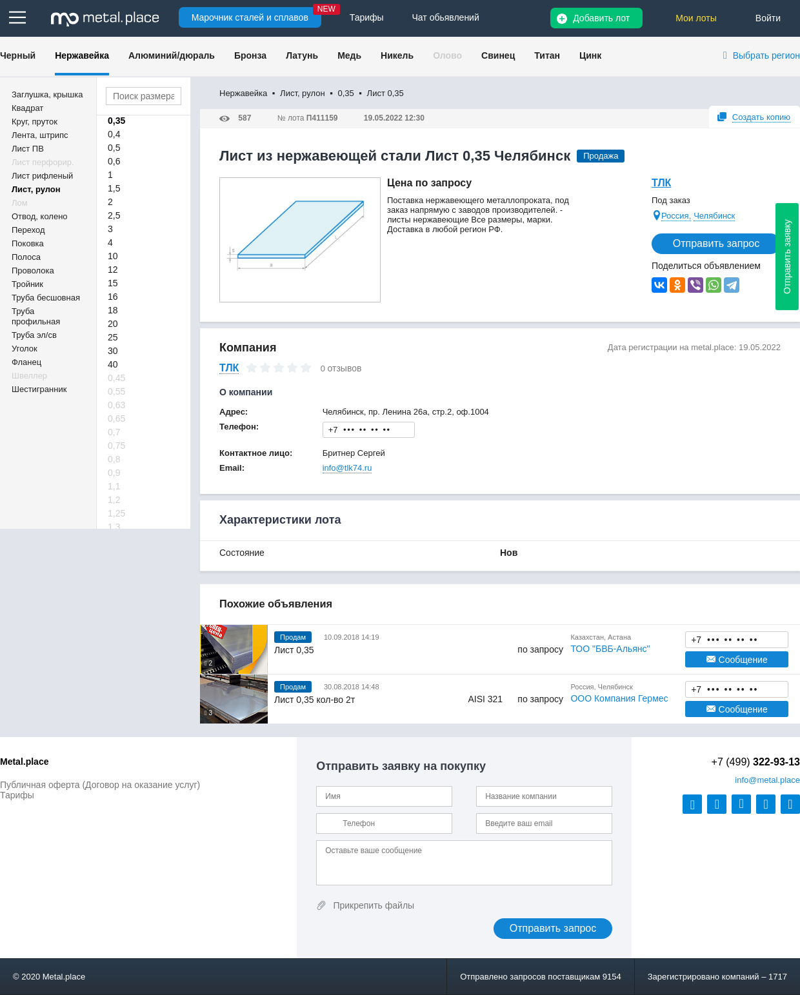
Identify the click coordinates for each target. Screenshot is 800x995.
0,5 (114, 148)
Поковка (28, 243)
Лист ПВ (28, 148)
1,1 (114, 486)
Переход (28, 230)
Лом (20, 203)
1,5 (114, 188)
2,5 (114, 215)
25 (113, 337)
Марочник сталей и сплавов (250, 17)
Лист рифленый (42, 176)
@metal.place (767, 780)
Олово (447, 55)
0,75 (116, 445)
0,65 (116, 418)
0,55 (116, 391)
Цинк (590, 55)
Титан (547, 55)
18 (113, 310)
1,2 (114, 500)
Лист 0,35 (294, 650)
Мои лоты (696, 18)
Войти (768, 18)
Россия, (676, 216)
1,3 (114, 527)
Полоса (26, 257)
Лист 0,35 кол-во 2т (314, 700)
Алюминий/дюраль (171, 55)
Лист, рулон (36, 189)
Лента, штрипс (40, 135)
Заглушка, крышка (47, 94)
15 (113, 283)
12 (113, 269)
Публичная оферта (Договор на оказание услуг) (100, 785)
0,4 (114, 134)
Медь (349, 55)
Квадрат (27, 108)
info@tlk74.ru (347, 468)
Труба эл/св (34, 335)
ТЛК (661, 182)
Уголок (24, 348)
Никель (397, 55)
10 (113, 256)
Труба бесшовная (46, 297)
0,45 (116, 378)
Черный (17, 55)
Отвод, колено (40, 216)
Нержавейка (82, 55)
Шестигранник (39, 389)
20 (113, 324)
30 (113, 351)
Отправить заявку (787, 256)
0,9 (114, 473)
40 (113, 364)
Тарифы (17, 795)
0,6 (114, 161)
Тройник (27, 284)
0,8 (114, 459)
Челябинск (714, 216)
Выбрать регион (766, 55)
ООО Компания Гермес (619, 698)
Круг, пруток (34, 121)
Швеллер (29, 375)
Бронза (250, 55)
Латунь (302, 55)
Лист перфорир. (43, 162)
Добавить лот (601, 18)
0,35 (116, 120)
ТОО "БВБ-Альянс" (610, 649)
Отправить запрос (716, 243)
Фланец (26, 362)
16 (113, 296)
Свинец (498, 55)
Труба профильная (36, 316)
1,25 (116, 513)
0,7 (114, 432)
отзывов (345, 368)
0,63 (116, 405)
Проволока (33, 270)
